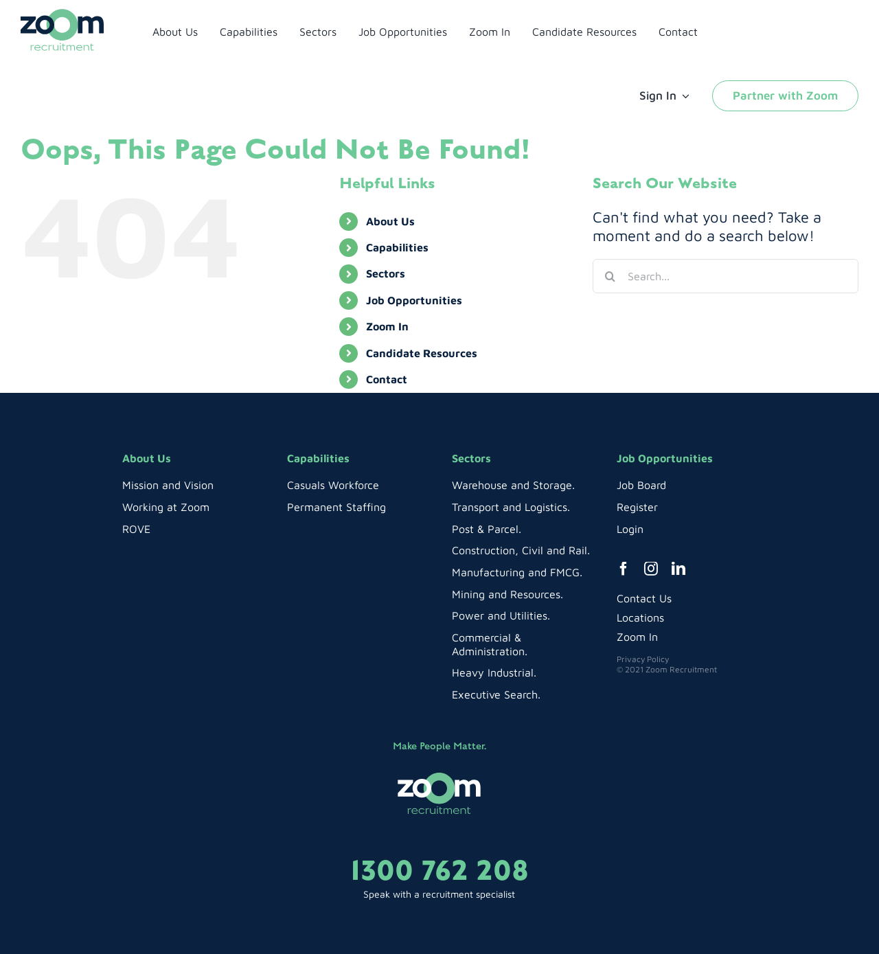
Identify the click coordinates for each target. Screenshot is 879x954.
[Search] (610, 276)
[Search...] (725, 276)
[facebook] (623, 569)
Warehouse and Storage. (513, 485)
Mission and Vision (168, 485)
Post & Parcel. (486, 529)
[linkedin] (678, 569)
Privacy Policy (643, 659)
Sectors (385, 273)
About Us (390, 221)
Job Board (641, 485)
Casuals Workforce (333, 485)
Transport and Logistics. (511, 507)
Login (630, 529)
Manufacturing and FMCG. (517, 572)
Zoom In (387, 326)
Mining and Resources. (507, 594)
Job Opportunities (414, 300)
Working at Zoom (165, 507)
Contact (386, 379)
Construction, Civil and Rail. (521, 550)
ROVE (136, 529)
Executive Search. (496, 694)
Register (637, 507)
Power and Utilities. (501, 615)
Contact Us (644, 598)
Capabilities (397, 247)
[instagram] (651, 569)
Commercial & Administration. (489, 644)
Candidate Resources (421, 353)
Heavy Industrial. (494, 672)
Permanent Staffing (336, 507)
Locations (640, 617)
